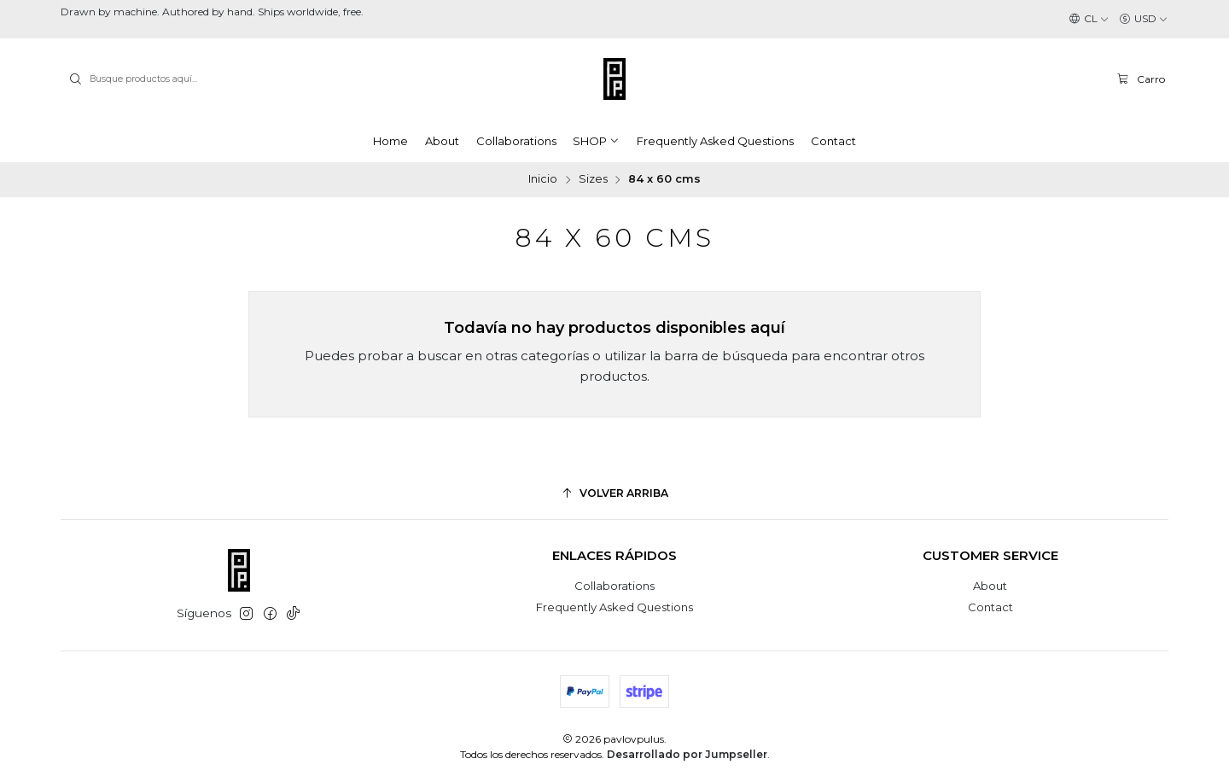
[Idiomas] (1089, 19)
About (990, 585)
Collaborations (614, 585)
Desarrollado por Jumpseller (687, 754)
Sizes (593, 179)
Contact (990, 607)
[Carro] (1140, 78)
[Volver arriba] (614, 494)
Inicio (542, 179)
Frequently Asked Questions (614, 607)
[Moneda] (1143, 19)
